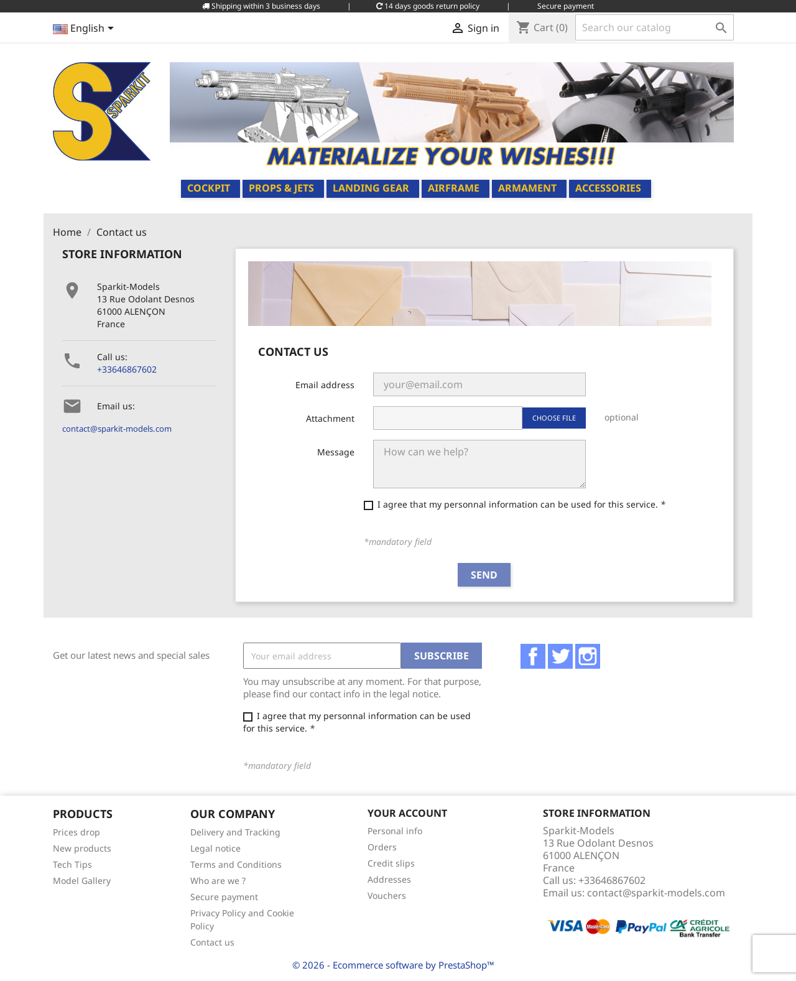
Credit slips (391, 863)
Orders (382, 847)
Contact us (212, 942)
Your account (407, 813)
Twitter (560, 656)
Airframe (453, 188)
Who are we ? (218, 880)
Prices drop (76, 832)
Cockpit (208, 188)
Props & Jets (281, 188)
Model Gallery (82, 880)
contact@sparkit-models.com (117, 428)
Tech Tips (72, 864)
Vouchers (387, 895)
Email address (324, 385)
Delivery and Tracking (235, 832)
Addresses (389, 879)
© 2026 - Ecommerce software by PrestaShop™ (393, 965)
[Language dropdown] (85, 29)
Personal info (395, 831)
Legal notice (215, 848)
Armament (527, 188)
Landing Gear (371, 188)
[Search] (654, 27)
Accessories (608, 188)
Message (335, 452)
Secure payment (224, 897)
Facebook (533, 656)
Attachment (330, 418)
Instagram (587, 656)
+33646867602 (127, 369)
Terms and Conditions (236, 864)
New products (82, 848)
